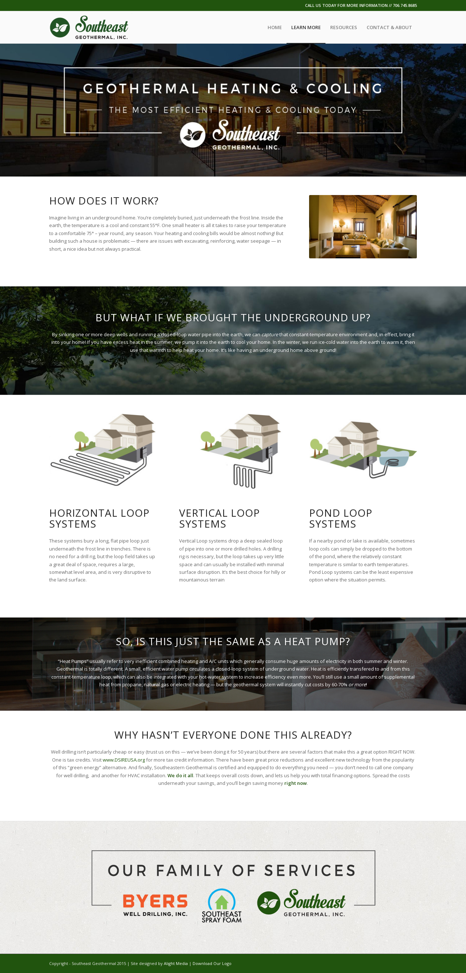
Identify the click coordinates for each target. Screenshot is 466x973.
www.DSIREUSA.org (124, 759)
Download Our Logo (212, 963)
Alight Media (176, 963)
